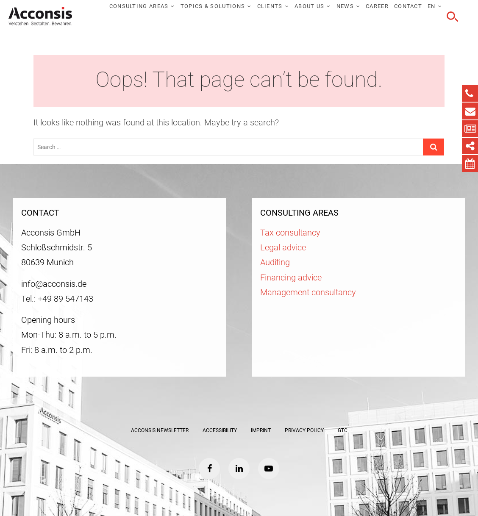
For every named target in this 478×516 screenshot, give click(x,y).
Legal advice (283, 247)
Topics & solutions (213, 6)
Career (377, 6)
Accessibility (220, 430)
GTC (342, 430)
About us (309, 6)
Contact (408, 6)
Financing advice (291, 278)
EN (432, 6)
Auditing (275, 262)
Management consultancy (308, 292)
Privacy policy (304, 430)
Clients (270, 6)
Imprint (261, 430)
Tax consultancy (290, 233)
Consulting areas (139, 6)
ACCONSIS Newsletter (160, 430)
